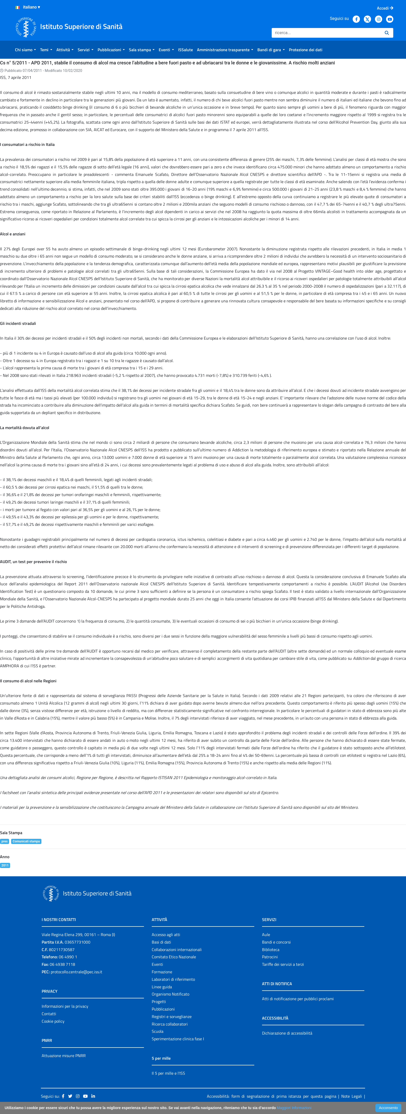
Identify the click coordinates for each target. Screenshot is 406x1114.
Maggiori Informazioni (294, 1108)
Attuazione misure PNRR (64, 1055)
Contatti (49, 1014)
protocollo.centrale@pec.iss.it (76, 972)
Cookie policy (53, 1021)
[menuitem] (25, 49)
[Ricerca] (326, 33)
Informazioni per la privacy (65, 1006)
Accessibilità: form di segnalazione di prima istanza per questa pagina (271, 1096)
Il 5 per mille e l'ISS (168, 1073)
